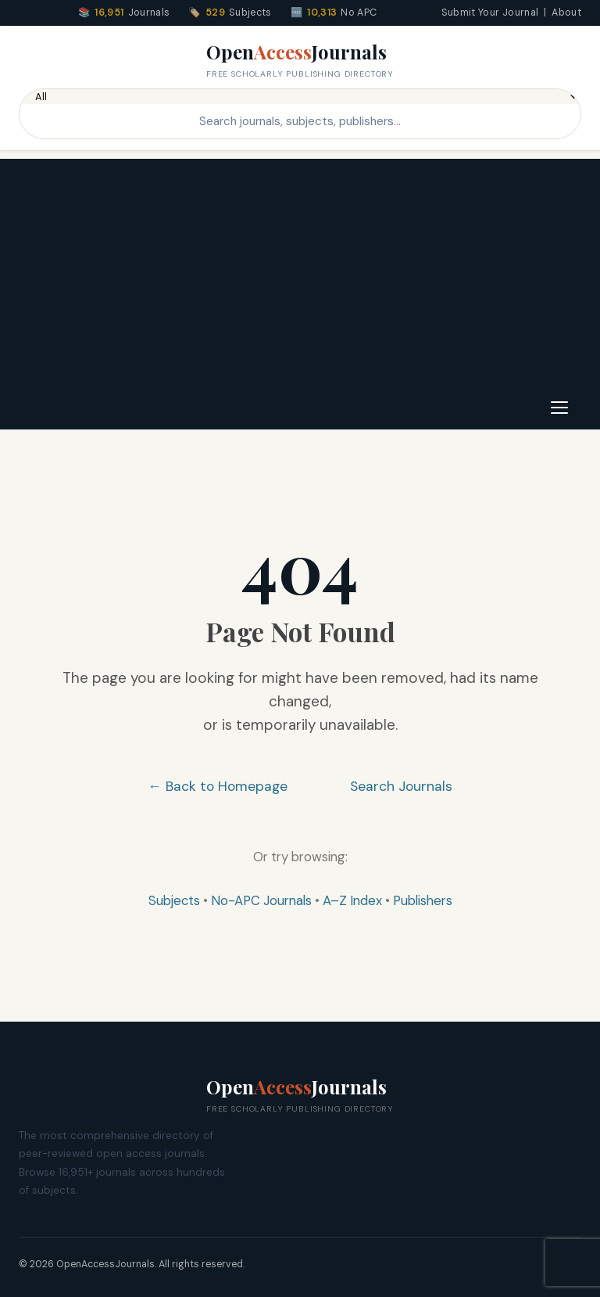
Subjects (174, 900)
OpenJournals (300, 60)
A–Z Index (352, 900)
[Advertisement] (300, 268)
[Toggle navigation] (559, 407)
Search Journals (401, 786)
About (566, 12)
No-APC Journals (261, 900)
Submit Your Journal (490, 12)
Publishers (422, 900)
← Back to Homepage (218, 786)
